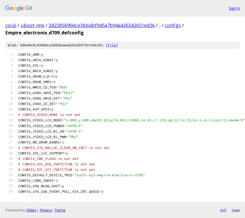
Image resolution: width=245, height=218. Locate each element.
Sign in (234, 8)
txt (223, 210)
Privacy (45, 210)
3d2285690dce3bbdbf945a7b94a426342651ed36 (102, 25)
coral (10, 25)
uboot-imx (32, 25)
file (112, 45)
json (235, 210)
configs (173, 25)
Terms (60, 210)
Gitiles (31, 210)
